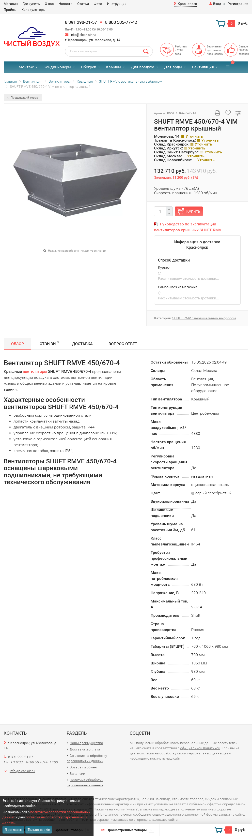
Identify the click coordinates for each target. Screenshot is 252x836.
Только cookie (39, 830)
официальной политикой (200, 748)
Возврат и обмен (83, 767)
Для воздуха (142, 67)
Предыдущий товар (22, 97)
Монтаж (26, 67)
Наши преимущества (86, 743)
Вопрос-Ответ (123, 343)
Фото (98, 4)
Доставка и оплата (85, 749)
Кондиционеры (57, 67)
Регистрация (238, 4)
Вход (215, 4)
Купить (193, 211)
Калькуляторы (33, 10)
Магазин (11, 4)
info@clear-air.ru (83, 35)
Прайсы (10, 10)
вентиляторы (35, 371)
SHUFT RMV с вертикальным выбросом (204, 318)
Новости (65, 4)
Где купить (31, 4)
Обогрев (88, 67)
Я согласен (13, 830)
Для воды (173, 67)
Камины (113, 67)
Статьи (83, 4)
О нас (49, 4)
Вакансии (77, 774)
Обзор (17, 343)
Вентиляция (203, 67)
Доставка (82, 343)
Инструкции (116, 4)
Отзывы (49, 343)
